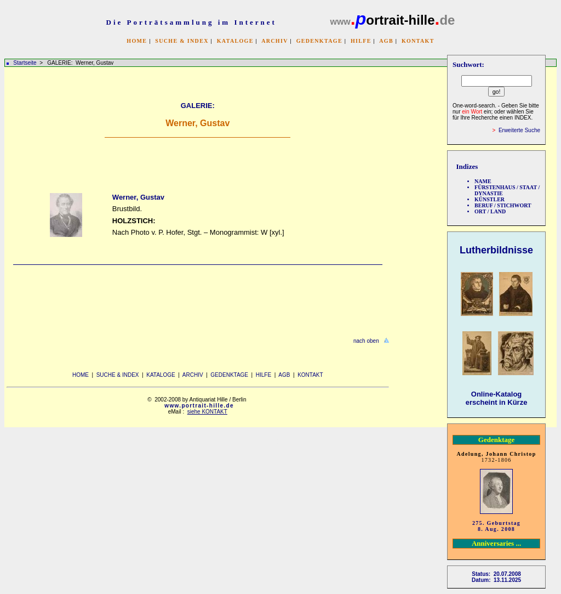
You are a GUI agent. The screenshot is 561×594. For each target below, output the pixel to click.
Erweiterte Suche (519, 130)
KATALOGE (235, 41)
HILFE (361, 41)
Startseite (24, 63)
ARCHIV (274, 41)
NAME (482, 181)
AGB (386, 41)
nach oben (366, 341)
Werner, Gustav (138, 197)
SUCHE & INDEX (181, 41)
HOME (137, 41)
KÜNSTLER (489, 199)
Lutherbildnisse (496, 250)
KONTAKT (418, 41)
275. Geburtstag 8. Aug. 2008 (496, 526)
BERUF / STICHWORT (502, 205)
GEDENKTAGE (319, 41)
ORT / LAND (490, 211)
